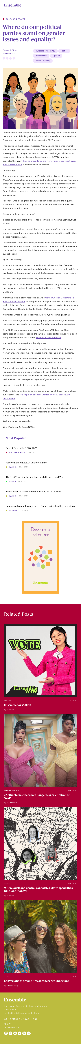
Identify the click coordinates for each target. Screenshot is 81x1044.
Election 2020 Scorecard (48, 337)
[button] (71, 5)
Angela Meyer (11, 50)
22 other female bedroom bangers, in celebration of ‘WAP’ (36, 796)
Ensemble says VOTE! (17, 705)
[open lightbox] (40, 98)
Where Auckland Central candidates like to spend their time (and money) (38, 889)
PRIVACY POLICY (11, 1028)
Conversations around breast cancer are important (36, 980)
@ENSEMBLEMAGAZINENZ (21, 1019)
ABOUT (7, 1024)
